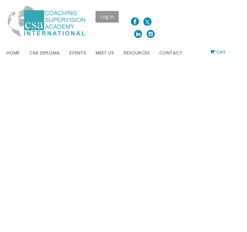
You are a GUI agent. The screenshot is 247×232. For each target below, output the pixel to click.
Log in (107, 16)
